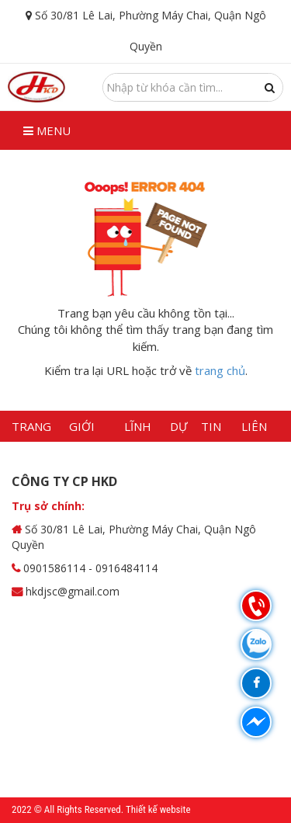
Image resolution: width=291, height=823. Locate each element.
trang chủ (220, 370)
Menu (47, 130)
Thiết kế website (158, 809)
